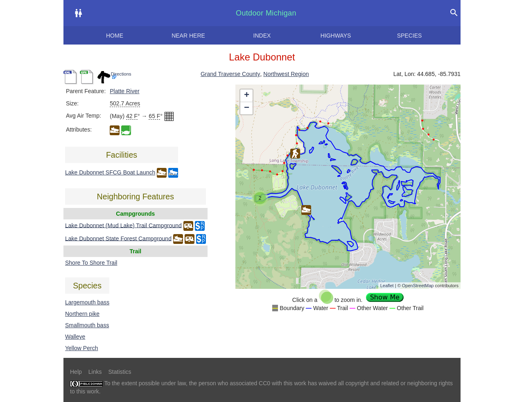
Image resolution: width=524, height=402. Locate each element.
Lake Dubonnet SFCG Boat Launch (110, 172)
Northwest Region (286, 74)
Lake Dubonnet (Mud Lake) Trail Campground (123, 225)
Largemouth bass (87, 302)
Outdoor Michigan (266, 13)
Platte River (124, 91)
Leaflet (387, 285)
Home (114, 35)
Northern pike (82, 313)
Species (409, 35)
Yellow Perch (81, 348)
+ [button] (246, 95)
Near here (188, 35)
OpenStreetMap (418, 285)
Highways (336, 35)
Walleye (75, 336)
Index (262, 35)
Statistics (119, 371)
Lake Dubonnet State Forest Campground (118, 238)
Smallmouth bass (87, 325)
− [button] (246, 108)
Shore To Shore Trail (91, 262)
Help (76, 371)
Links (95, 371)
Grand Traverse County (230, 74)
